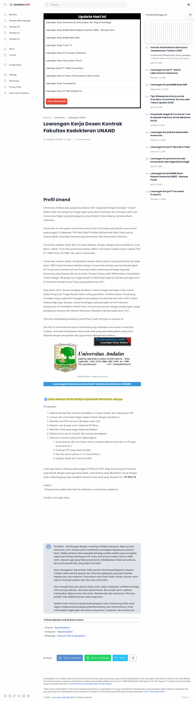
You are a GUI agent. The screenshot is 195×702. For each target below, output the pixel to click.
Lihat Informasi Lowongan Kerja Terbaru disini (90, 683)
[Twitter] (14, 695)
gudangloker (63, 627)
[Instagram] (9, 695)
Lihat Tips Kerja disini (154, 691)
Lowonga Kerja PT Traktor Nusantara (64, 68)
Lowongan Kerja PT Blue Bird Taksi (170, 147)
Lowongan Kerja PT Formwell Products (167, 193)
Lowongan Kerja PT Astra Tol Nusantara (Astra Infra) (72, 75)
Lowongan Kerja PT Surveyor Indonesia (66, 52)
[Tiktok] (28, 695)
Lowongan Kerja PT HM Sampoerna (64, 91)
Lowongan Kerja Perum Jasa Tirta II (64, 60)
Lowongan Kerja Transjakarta (61, 83)
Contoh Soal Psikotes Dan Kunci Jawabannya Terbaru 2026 (168, 49)
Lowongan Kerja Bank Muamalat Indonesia (169, 134)
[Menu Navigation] (5, 4)
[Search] (85, 4)
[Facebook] (5, 695)
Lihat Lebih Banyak (56, 101)
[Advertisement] (102, 168)
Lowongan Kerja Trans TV (59, 45)
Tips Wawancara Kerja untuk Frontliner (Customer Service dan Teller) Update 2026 (170, 99)
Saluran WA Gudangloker (72, 635)
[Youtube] (19, 695)
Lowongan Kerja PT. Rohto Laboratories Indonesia (165, 71)
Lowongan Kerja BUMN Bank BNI (63, 37)
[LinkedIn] (23, 695)
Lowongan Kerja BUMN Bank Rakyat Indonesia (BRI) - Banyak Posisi (80, 30)
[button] (189, 4)
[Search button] (47, 4)
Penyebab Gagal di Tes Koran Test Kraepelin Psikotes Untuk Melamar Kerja (170, 117)
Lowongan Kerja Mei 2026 (62, 697)
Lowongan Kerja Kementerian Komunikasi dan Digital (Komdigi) (78, 22)
